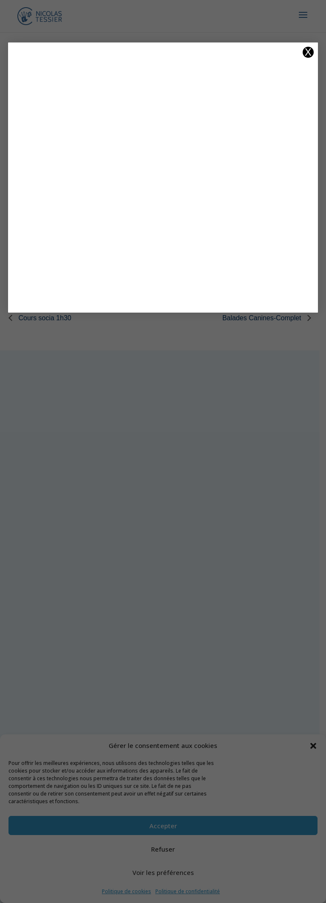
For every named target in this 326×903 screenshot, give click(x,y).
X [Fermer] (308, 52)
